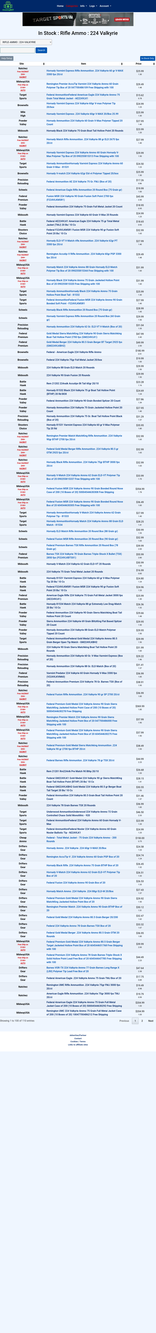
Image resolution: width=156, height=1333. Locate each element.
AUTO (15, 90)
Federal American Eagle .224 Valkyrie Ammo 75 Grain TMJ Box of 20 (69, 1244)
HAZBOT (16, 77)
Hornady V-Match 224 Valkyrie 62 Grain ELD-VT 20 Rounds (64, 703)
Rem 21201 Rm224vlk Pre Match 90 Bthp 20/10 (58, 964)
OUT (144, 144)
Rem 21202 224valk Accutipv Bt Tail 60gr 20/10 (58, 479)
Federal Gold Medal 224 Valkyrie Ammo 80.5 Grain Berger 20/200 (68, 1169)
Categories (72, 6)
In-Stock (143, 70)
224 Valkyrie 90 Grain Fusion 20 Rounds (54, 467)
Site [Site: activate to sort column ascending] (14, 63)
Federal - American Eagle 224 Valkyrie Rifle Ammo (59, 431)
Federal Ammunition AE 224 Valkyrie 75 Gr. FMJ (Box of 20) (64, 209)
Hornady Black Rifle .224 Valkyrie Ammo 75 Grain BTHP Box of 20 (68, 1097)
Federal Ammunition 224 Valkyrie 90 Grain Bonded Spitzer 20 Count (69, 503)
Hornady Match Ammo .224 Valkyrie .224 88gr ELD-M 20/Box (65, 1133)
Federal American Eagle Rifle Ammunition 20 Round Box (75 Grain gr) (70, 221)
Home (60, 6)
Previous (124, 1302)
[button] (83, 6)
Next (150, 1302)
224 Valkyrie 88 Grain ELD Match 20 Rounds (56, 455)
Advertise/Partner (78, 1317)
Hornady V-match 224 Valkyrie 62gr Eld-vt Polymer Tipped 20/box (68, 197)
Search (41, 50)
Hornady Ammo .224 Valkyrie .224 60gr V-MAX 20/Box (62, 1072)
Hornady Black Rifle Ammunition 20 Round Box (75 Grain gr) (65, 370)
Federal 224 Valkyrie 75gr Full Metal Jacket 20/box (60, 443)
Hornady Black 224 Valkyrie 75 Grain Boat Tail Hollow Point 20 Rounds (70, 146)
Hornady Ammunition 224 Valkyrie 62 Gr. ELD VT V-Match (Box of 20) (70, 395)
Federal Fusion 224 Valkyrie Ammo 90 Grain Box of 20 (61, 1121)
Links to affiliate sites (78, 1326)
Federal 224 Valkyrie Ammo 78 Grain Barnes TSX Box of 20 (64, 1181)
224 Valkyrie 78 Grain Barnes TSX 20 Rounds (56, 1012)
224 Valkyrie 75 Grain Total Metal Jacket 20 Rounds (60, 715)
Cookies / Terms (78, 1323)
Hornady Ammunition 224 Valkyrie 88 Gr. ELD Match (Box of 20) (67, 848)
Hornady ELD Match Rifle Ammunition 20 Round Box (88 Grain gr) (68, 655)
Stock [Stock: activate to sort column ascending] (142, 63)
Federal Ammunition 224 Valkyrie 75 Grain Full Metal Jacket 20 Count (70, 245)
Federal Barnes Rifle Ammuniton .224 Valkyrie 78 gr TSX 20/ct (66, 951)
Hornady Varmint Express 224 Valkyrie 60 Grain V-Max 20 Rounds (68, 257)
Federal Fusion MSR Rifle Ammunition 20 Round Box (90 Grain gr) (68, 667)
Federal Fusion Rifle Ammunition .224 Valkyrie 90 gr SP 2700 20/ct (68, 885)
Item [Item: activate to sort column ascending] (69, 63)
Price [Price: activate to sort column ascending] (119, 63)
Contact (78, 1320)
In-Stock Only (148, 58)
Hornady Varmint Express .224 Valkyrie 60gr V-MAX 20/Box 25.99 (68, 122)
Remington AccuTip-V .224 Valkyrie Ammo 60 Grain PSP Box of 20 (68, 1085)
